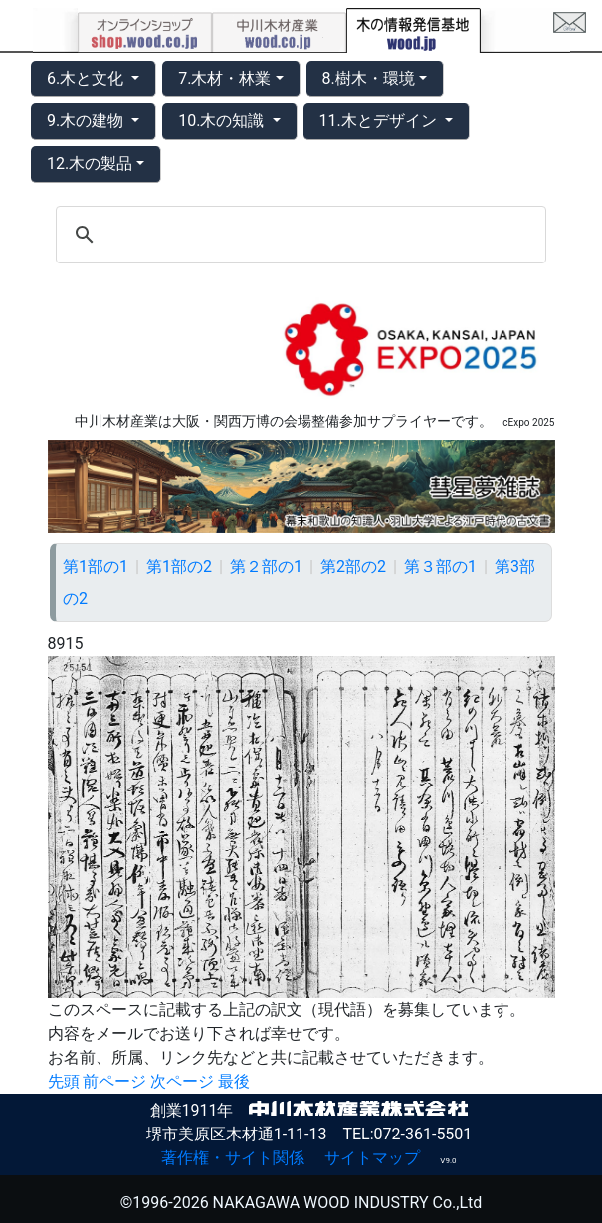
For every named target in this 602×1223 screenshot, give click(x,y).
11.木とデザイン (380, 120)
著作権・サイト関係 (232, 1157)
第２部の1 (266, 566)
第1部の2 (179, 566)
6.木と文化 (87, 78)
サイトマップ (372, 1157)
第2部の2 (353, 566)
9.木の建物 (87, 120)
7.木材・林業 (224, 78)
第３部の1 (440, 566)
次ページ (182, 1081)
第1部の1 (95, 566)
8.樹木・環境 (368, 78)
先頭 (64, 1081)
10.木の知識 (223, 120)
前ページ (114, 1081)
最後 (234, 1081)
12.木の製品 (89, 163)
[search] (298, 235)
